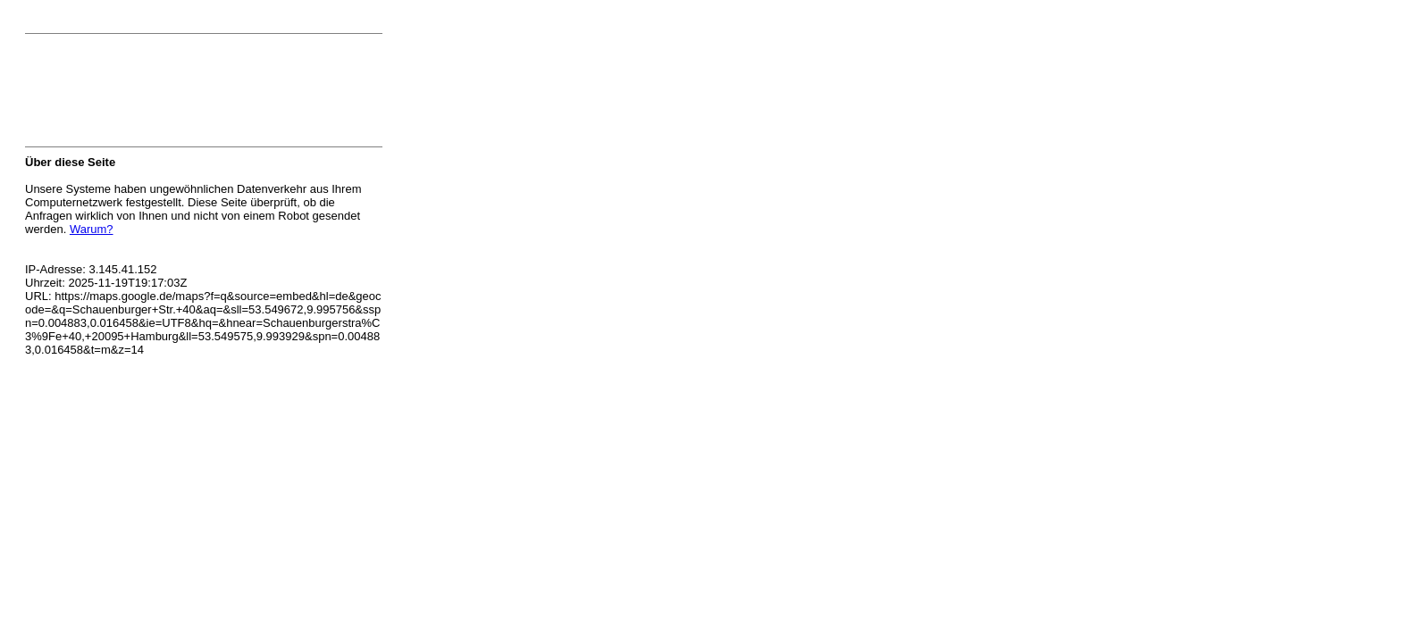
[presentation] (161, 95)
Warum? (91, 229)
